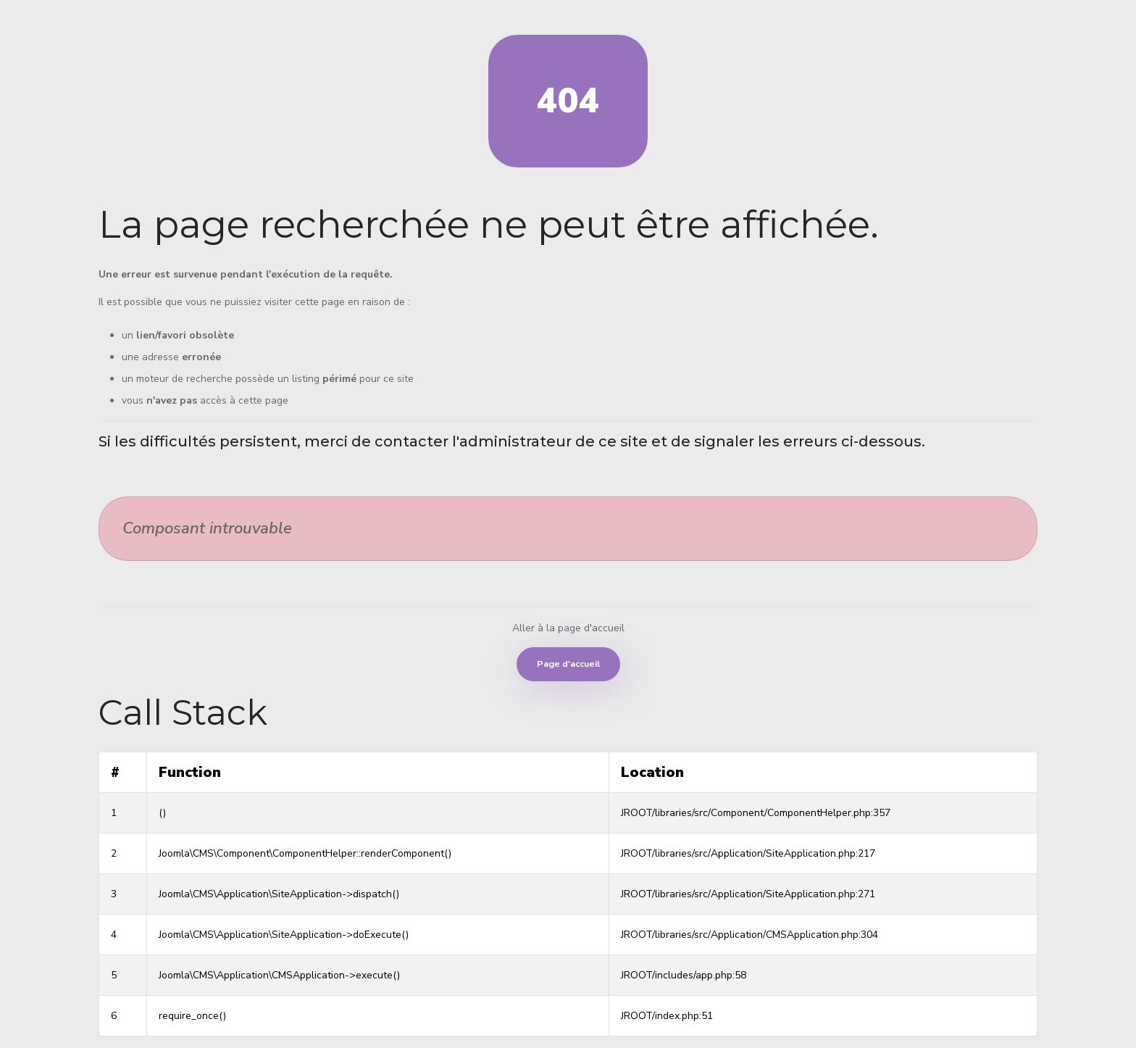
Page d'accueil (568, 663)
